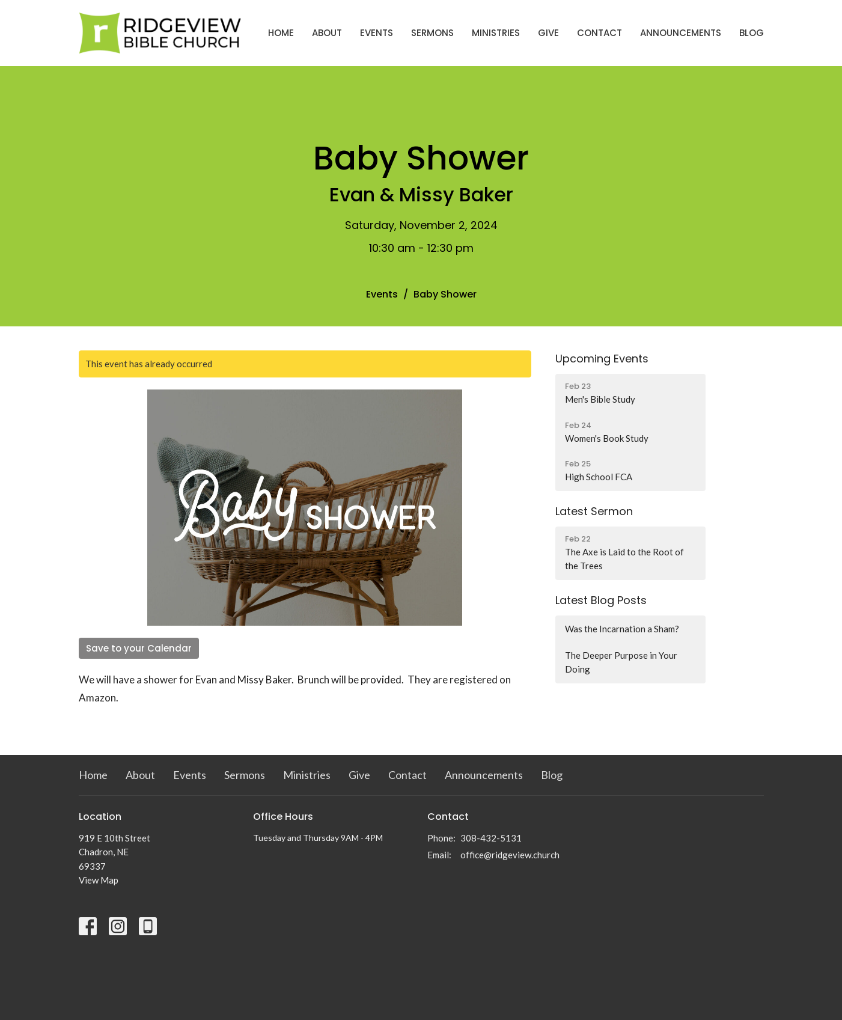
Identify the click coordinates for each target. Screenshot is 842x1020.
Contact (599, 32)
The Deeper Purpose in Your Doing (621, 662)
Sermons (432, 32)
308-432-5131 (491, 837)
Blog (751, 32)
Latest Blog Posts (601, 600)
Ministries (496, 32)
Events (376, 32)
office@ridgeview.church (510, 854)
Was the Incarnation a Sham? (622, 628)
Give (548, 32)
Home (281, 32)
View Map (98, 880)
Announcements (680, 32)
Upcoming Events (601, 358)
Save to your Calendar (139, 648)
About (327, 32)
